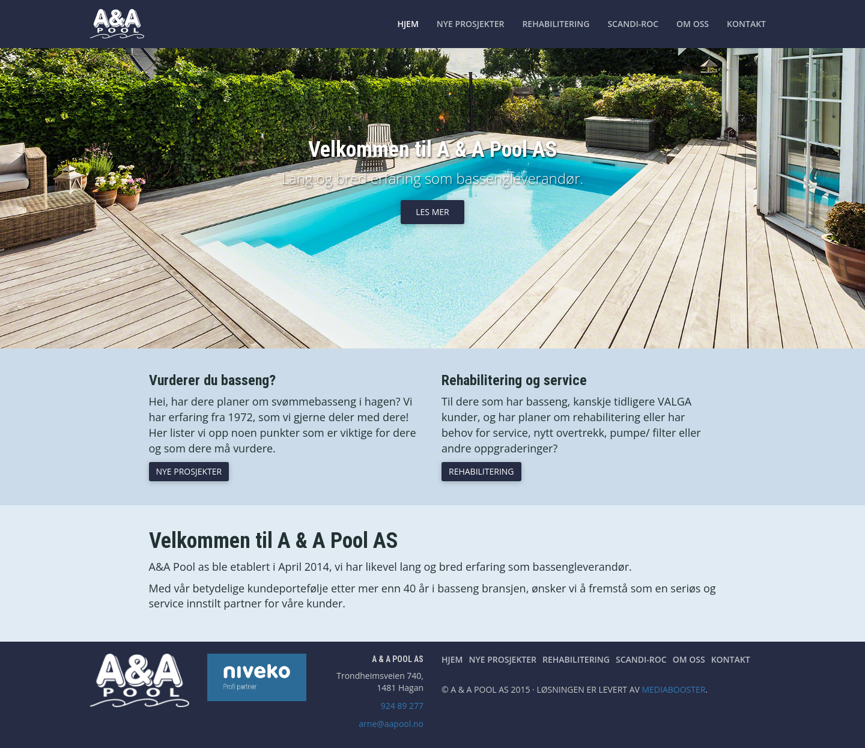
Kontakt (746, 23)
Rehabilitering (555, 23)
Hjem (407, 23)
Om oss (692, 23)
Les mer (432, 211)
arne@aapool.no (391, 723)
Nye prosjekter (471, 23)
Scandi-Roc (632, 23)
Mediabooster (673, 689)
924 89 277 (402, 705)
